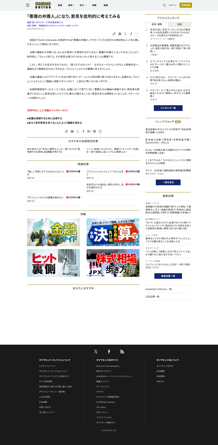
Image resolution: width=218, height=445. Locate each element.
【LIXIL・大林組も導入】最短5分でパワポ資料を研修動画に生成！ (168, 151)
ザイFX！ (100, 392)
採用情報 (161, 376)
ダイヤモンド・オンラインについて (54, 360)
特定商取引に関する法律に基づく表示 (55, 387)
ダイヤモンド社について (168, 360)
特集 (95, 5)
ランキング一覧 (168, 108)
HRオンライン (102, 412)
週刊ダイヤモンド (103, 371)
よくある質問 (44, 397)
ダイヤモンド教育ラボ (105, 423)
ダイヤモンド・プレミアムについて (53, 371)
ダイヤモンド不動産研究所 (107, 397)
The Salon (101, 407)
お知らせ (160, 381)
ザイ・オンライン (103, 387)
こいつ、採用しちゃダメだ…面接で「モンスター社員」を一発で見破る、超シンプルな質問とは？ (112, 150)
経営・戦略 (31, 26)
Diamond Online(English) (107, 366)
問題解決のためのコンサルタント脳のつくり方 (58, 26)
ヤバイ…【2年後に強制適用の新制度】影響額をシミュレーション (168, 172)
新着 (61, 5)
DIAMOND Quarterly (105, 402)
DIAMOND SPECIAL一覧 (158, 289)
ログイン (171, 5)
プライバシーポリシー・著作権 (52, 392)
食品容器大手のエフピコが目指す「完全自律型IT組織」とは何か (168, 131)
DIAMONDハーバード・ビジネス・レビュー (114, 376)
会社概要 (161, 371)
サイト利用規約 (45, 381)
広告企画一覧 (152, 296)
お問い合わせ (45, 407)
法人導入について (47, 412)
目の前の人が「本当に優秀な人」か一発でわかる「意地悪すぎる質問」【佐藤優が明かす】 (53, 150)
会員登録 (184, 5)
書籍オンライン (102, 381)
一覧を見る (168, 182)
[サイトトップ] (41, 5)
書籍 (107, 5)
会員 (179, 24)
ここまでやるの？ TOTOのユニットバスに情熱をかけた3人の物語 (168, 162)
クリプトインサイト (104, 417)
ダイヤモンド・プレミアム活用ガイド (54, 376)
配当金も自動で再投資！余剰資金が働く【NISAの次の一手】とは (168, 141)
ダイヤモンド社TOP (165, 366)
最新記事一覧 (168, 276)
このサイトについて (47, 366)
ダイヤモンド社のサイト (107, 360)
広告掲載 (43, 402)
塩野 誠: (45, 22)
